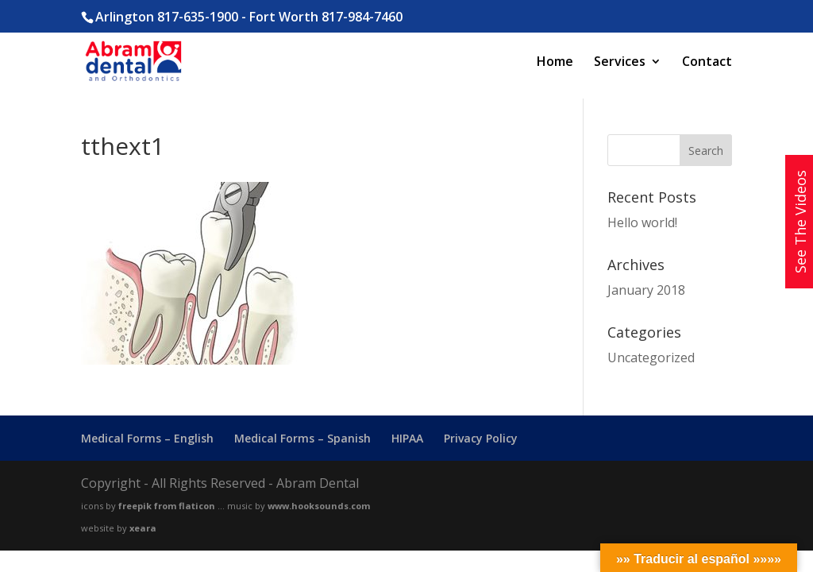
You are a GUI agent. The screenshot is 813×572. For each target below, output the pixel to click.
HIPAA (407, 438)
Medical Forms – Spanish (302, 438)
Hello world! (642, 222)
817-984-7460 (362, 16)
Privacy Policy (481, 438)
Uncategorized (651, 357)
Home (555, 63)
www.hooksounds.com (319, 506)
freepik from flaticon (166, 506)
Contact (707, 63)
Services (619, 63)
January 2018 (646, 290)
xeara (142, 528)
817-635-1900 (197, 16)
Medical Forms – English (147, 438)
